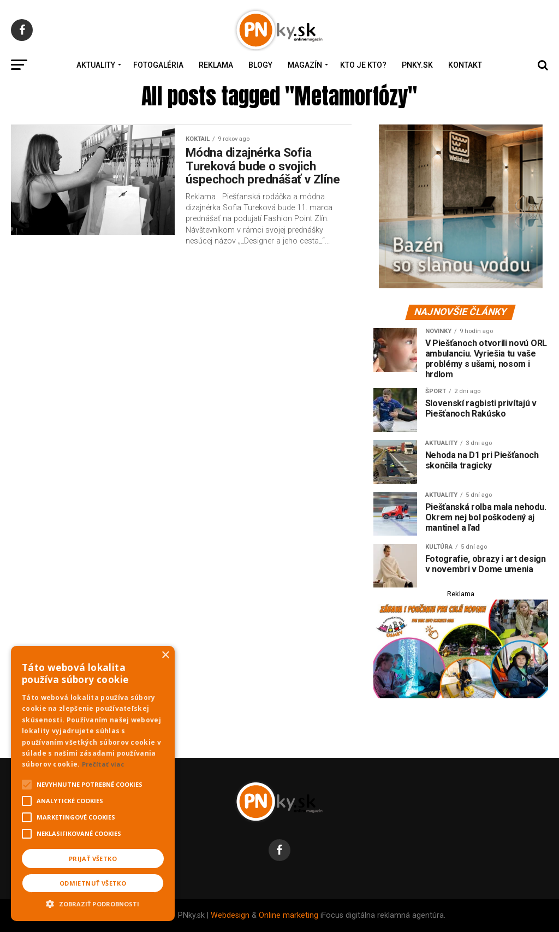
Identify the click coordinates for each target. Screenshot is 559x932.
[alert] (93, 783)
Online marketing (288, 915)
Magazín (305, 65)
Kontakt (465, 65)
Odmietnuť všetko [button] (93, 883)
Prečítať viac (103, 764)
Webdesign (230, 915)
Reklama (216, 65)
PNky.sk (417, 65)
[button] (93, 902)
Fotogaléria (158, 65)
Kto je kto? (363, 65)
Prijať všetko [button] (93, 858)
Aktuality (95, 65)
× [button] (165, 655)
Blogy (260, 65)
